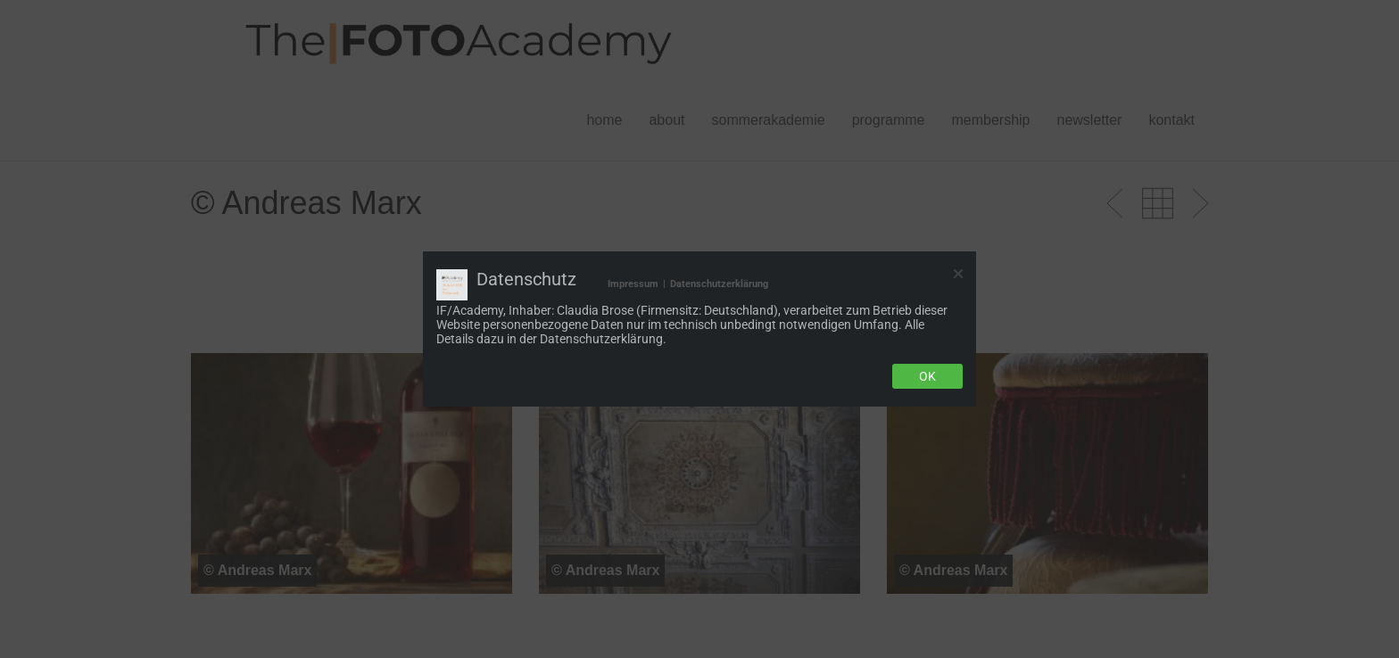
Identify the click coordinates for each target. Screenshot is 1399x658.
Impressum (633, 284)
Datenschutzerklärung (719, 284)
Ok (927, 376)
